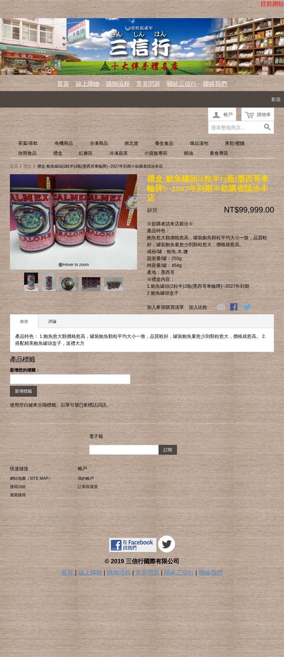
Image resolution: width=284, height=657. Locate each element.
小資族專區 (155, 153)
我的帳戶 (86, 478)
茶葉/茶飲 (28, 143)
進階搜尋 (18, 495)
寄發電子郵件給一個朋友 (221, 307)
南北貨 (131, 143)
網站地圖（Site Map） (31, 478)
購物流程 (118, 84)
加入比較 (198, 307)
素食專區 (219, 153)
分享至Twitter (247, 307)
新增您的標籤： (25, 370)
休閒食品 (27, 153)
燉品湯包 (199, 143)
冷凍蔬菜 (118, 153)
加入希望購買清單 (165, 307)
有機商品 (63, 143)
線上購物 (87, 84)
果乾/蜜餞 (235, 143)
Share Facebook (234, 307)
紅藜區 (86, 153)
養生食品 (164, 143)
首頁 (63, 84)
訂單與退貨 (88, 486)
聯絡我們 (215, 84)
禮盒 (57, 153)
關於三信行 (181, 84)
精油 (188, 153)
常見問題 (148, 84)
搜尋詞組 (18, 486)
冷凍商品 (98, 143)
